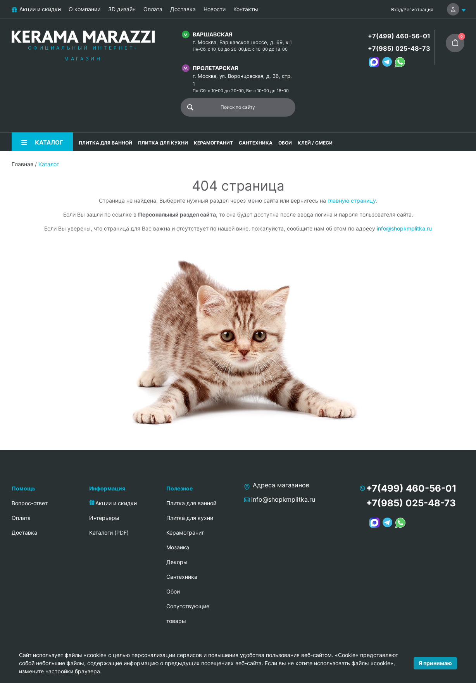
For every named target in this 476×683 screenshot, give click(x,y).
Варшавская (212, 34)
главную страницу (352, 200)
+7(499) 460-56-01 (399, 36)
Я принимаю (435, 663)
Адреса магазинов (281, 485)
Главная (22, 164)
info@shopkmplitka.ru (404, 228)
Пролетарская (215, 68)
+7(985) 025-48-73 (399, 48)
